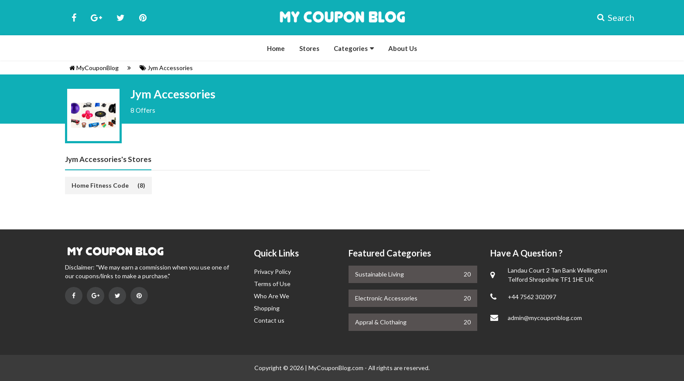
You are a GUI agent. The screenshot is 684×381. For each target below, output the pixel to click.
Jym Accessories (166, 67)
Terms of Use (272, 283)
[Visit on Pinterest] (139, 295)
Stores (309, 48)
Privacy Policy (272, 271)
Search (608, 17)
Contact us (269, 320)
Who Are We (271, 296)
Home (276, 48)
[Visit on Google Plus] (95, 295)
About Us (402, 48)
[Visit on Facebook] (73, 295)
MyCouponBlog (94, 67)
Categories (351, 48)
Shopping (267, 308)
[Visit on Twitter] (117, 295)
